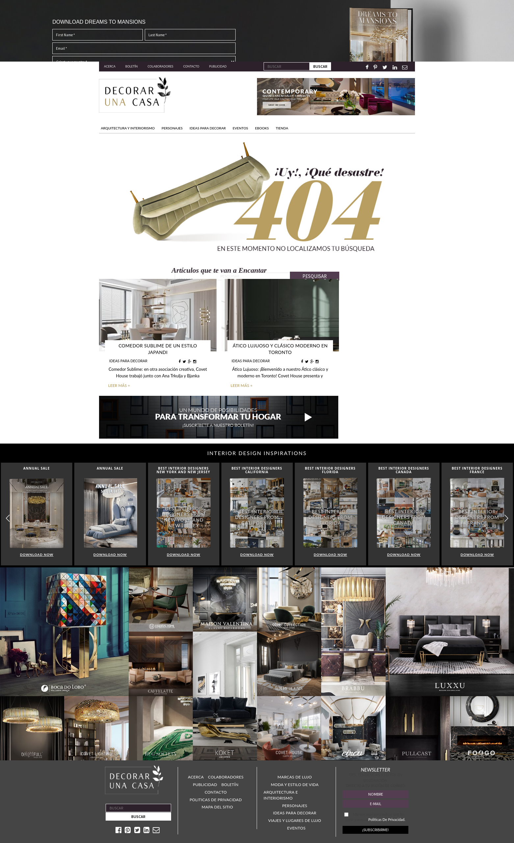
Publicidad (218, 66)
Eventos (296, 827)
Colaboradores (160, 66)
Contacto (191, 66)
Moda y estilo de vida (295, 783)
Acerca (110, 66)
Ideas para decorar (294, 812)
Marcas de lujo (294, 776)
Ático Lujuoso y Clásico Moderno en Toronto (280, 349)
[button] (506, 517)
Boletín (131, 66)
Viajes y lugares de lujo (294, 819)
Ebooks (262, 128)
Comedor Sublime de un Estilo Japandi (157, 349)
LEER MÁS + (119, 384)
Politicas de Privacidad (216, 799)
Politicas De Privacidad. (386, 819)
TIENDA (282, 128)
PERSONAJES (172, 128)
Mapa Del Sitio (217, 806)
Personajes (294, 804)
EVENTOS (240, 128)
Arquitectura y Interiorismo (128, 128)
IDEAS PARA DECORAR (208, 128)
